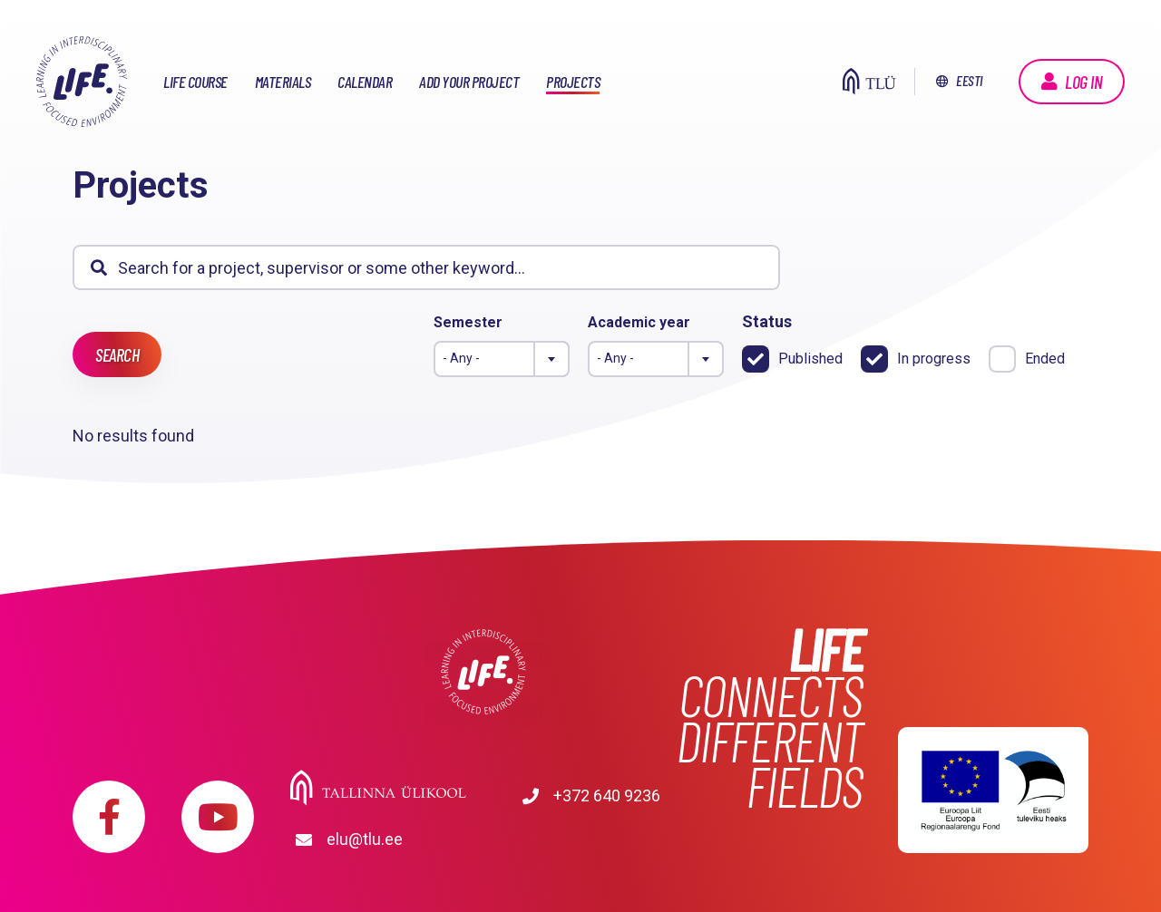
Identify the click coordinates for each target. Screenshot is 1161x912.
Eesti (969, 80)
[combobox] (502, 359)
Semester (468, 322)
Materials (283, 82)
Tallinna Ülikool (483, 785)
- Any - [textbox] (461, 358)
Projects (573, 82)
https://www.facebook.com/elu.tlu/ (109, 803)
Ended (1045, 358)
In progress (934, 358)
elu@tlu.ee (544, 825)
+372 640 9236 (380, 825)
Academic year (639, 322)
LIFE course (195, 82)
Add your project (469, 82)
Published (810, 358)
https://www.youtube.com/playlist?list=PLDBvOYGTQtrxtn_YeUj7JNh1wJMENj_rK (217, 803)
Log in (1083, 81)
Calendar (364, 82)
